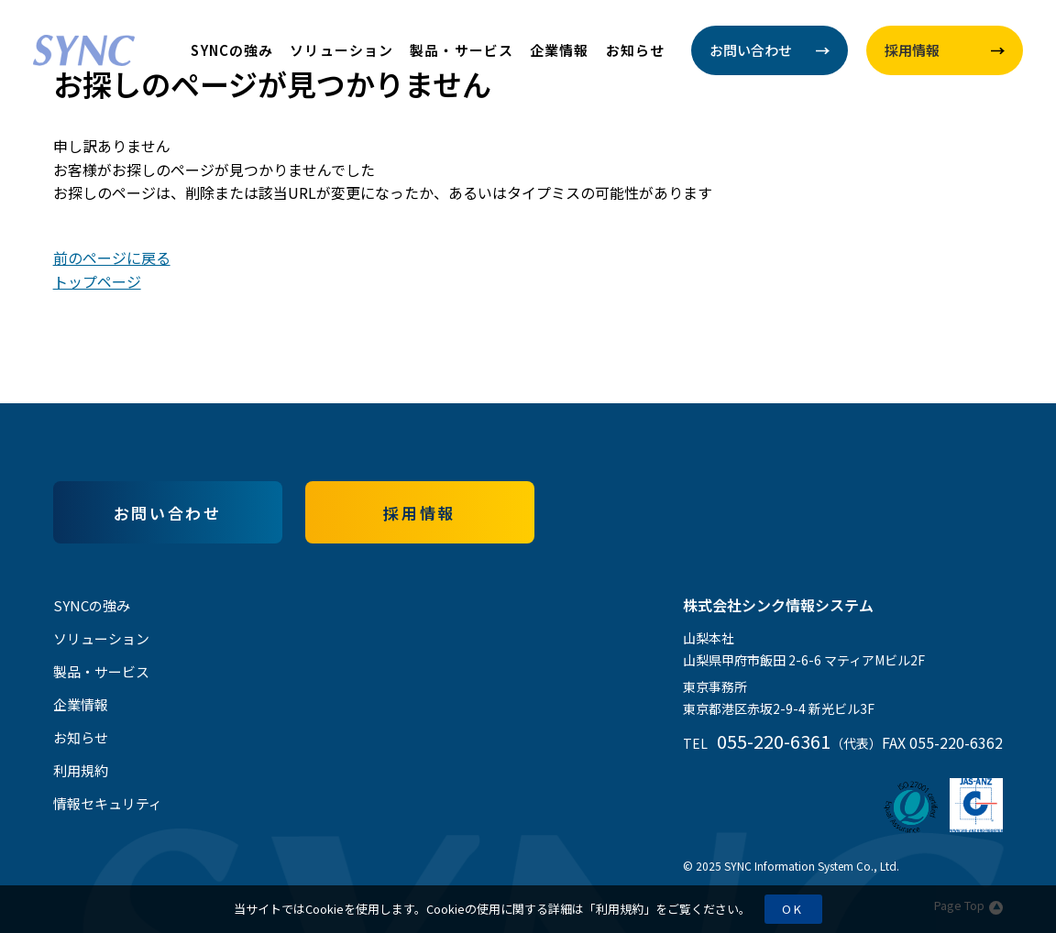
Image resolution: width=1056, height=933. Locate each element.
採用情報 (419, 512)
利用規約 (620, 908)
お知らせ (636, 50)
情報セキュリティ (107, 803)
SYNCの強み (232, 50)
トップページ (97, 281)
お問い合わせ (167, 512)
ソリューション (341, 50)
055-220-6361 (773, 741)
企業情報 (559, 50)
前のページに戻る (111, 258)
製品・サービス (461, 50)
